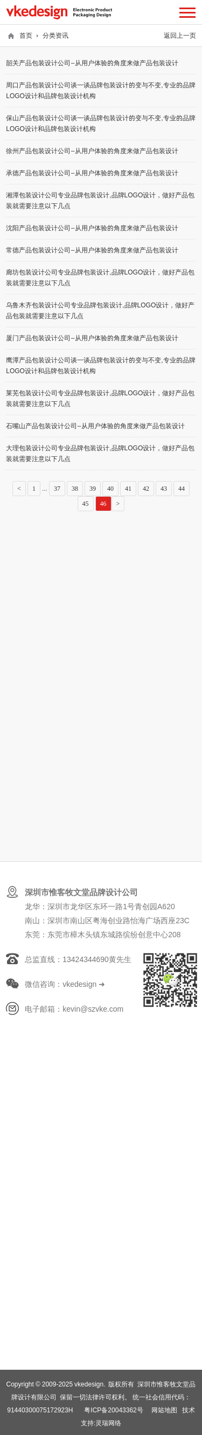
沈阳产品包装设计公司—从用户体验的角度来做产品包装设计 (92, 227)
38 (75, 488)
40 (110, 488)
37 (57, 488)
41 (128, 488)
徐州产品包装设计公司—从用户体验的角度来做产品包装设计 (92, 150)
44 (181, 488)
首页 (25, 35)
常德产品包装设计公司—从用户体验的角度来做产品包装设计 (92, 250)
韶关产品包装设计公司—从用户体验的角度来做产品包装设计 (92, 62)
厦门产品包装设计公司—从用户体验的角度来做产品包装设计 (92, 337)
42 (146, 488)
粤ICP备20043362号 (113, 1410)
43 (164, 488)
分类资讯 (55, 35)
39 (92, 488)
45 (85, 503)
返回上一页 (180, 35)
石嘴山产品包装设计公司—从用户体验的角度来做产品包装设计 (95, 425)
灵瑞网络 (108, 1422)
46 (103, 503)
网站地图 (164, 1410)
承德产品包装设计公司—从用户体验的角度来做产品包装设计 (92, 172)
